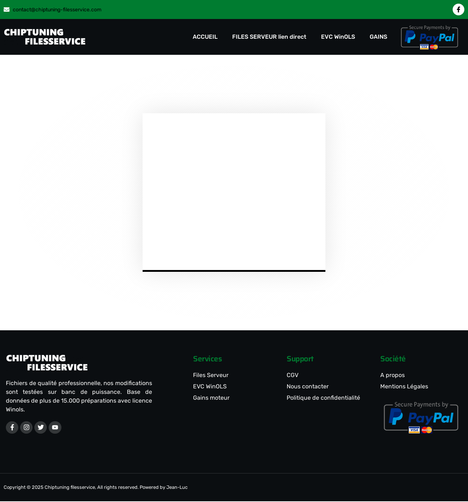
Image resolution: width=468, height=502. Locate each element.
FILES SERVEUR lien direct (269, 36)
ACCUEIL (205, 36)
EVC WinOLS (338, 36)
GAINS (378, 36)
